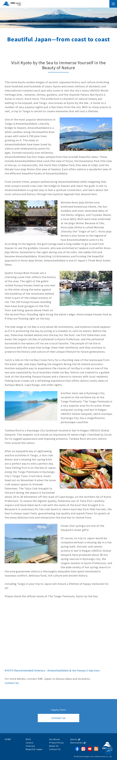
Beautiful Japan (34, 749)
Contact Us (12, 683)
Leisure (29, 742)
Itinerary (30, 746)
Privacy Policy (56, 742)
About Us (53, 746)
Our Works (54, 739)
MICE (28, 739)
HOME (8, 739)
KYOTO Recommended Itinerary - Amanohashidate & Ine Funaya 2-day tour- (53, 670)
